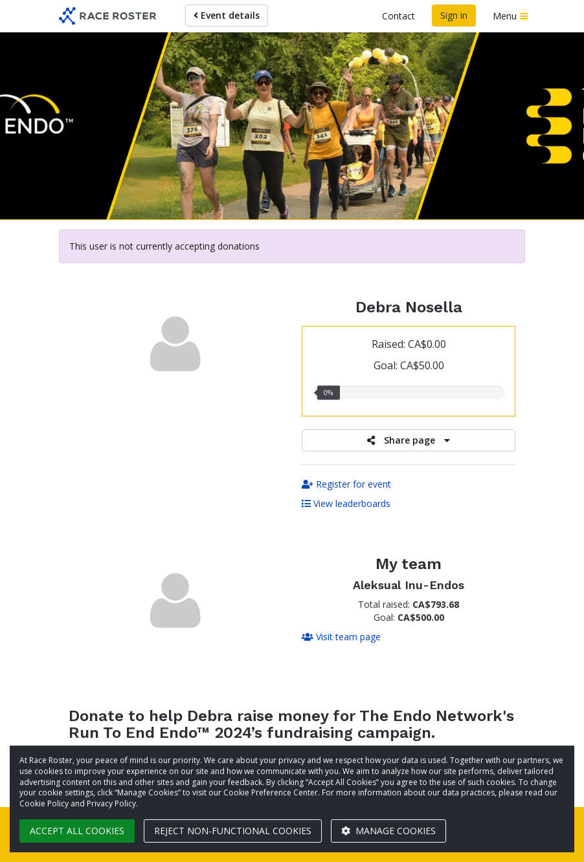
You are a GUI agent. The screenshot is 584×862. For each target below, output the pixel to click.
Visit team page (341, 636)
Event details (227, 15)
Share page (408, 440)
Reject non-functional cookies (232, 830)
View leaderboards (346, 503)
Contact (398, 16)
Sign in (453, 15)
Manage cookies (388, 830)
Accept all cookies (77, 830)
